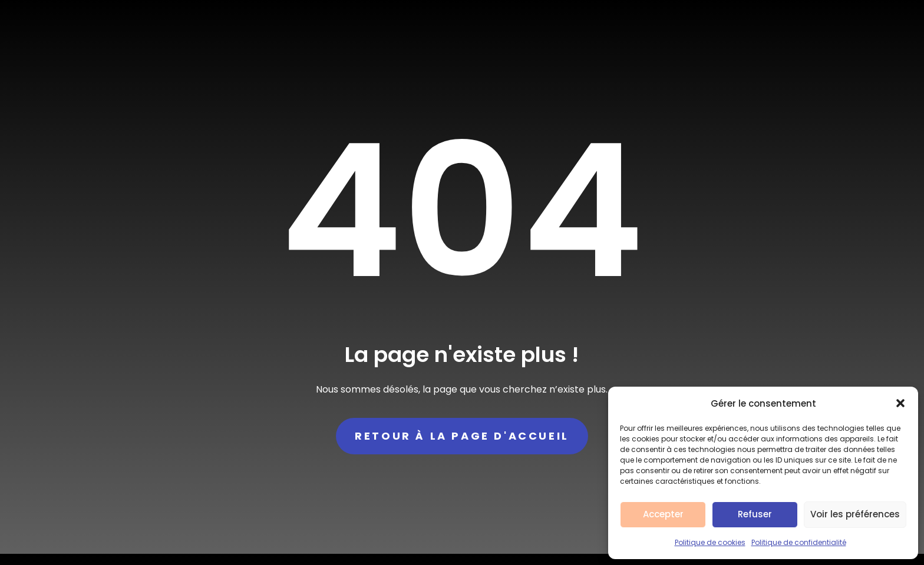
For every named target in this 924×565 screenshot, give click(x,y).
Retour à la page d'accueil (462, 435)
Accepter (663, 514)
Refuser (755, 514)
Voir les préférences (855, 514)
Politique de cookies (710, 542)
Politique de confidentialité (798, 542)
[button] (900, 403)
